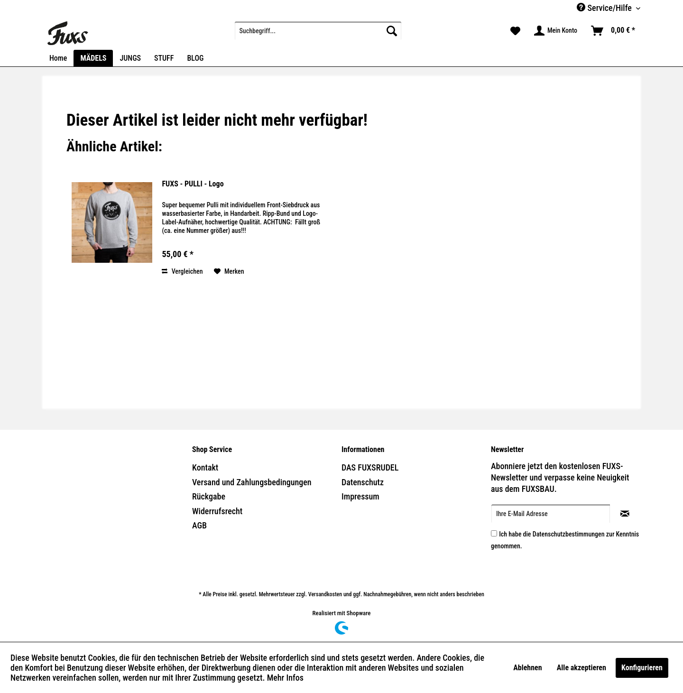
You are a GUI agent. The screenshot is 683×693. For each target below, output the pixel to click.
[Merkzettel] (515, 30)
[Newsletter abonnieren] (625, 513)
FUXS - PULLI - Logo (192, 183)
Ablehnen (527, 667)
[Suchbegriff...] (318, 30)
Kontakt (205, 467)
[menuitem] (318, 30)
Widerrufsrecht (217, 511)
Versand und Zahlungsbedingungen (252, 482)
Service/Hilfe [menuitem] (605, 8)
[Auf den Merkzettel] (229, 271)
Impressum (360, 496)
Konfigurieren (642, 667)
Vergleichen (182, 271)
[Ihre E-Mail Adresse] (550, 513)
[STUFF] (164, 58)
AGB (199, 525)
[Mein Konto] (556, 30)
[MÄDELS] (93, 58)
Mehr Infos (285, 678)
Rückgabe (208, 496)
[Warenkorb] (613, 30)
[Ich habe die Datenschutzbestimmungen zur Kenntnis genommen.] (494, 533)
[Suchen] (392, 30)
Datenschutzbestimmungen (569, 534)
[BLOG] (195, 58)
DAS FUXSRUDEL (370, 467)
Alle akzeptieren (581, 667)
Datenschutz (363, 482)
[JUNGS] (130, 58)
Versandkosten (325, 594)
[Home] (58, 58)
